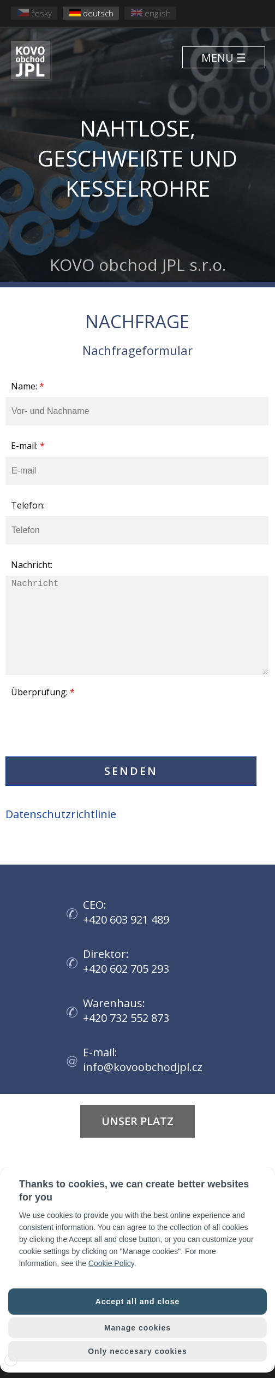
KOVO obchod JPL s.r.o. (137, 178)
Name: (27, 386)
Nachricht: (31, 565)
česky (34, 13)
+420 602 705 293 (126, 968)
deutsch (91, 13)
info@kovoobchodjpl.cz (142, 1067)
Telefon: (28, 505)
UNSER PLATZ (137, 1121)
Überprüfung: (43, 692)
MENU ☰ (223, 57)
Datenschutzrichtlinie (60, 814)
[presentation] (88, 729)
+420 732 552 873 (126, 1017)
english (151, 13)
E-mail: (28, 446)
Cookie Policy (111, 1263)
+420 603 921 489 (126, 919)
